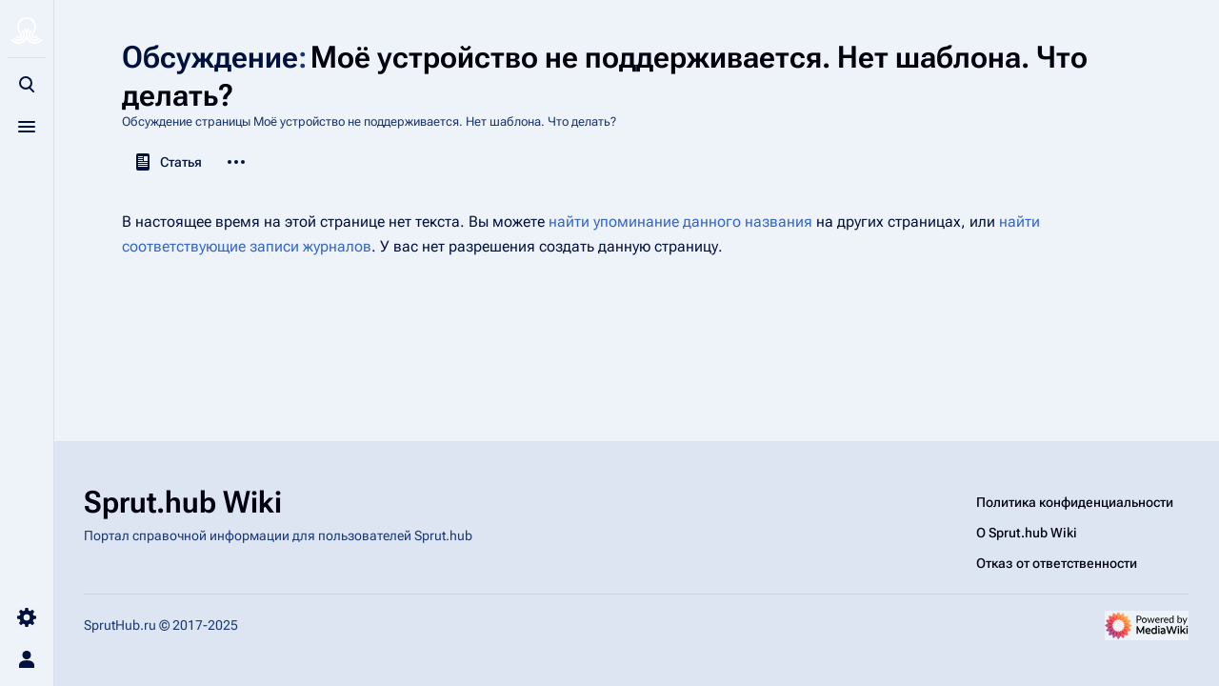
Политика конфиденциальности (1074, 502)
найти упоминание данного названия (680, 221)
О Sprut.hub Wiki (1026, 532)
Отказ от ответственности (1056, 563)
